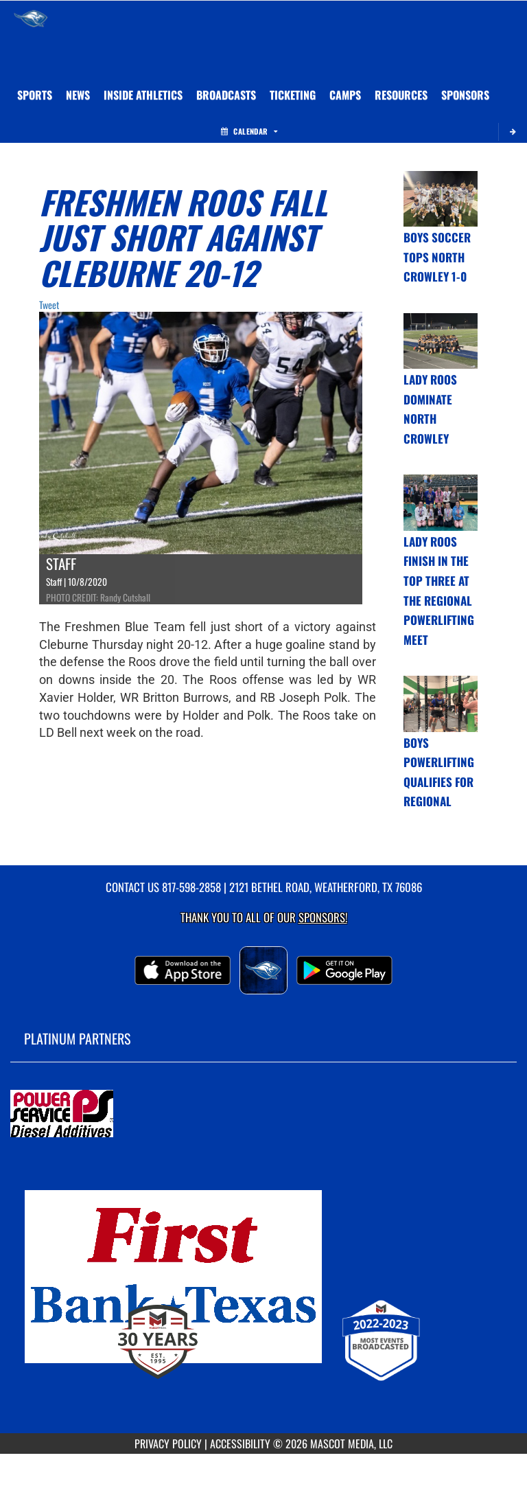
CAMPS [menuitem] (345, 95)
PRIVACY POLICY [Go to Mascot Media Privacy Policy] (168, 1443)
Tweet (49, 304)
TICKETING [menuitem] (293, 95)
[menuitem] (78, 94)
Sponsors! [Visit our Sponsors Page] (322, 917)
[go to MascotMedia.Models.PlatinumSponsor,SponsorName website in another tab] (263, 1114)
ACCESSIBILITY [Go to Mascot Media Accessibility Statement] (240, 1443)
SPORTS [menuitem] (34, 95)
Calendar (249, 131)
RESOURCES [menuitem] (401, 95)
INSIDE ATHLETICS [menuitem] (143, 95)
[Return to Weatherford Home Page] (30, 18)
